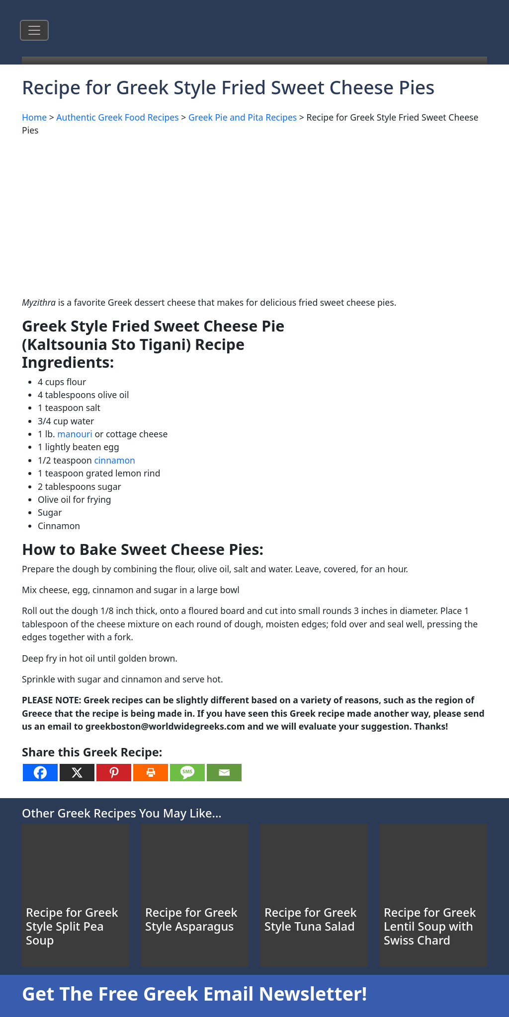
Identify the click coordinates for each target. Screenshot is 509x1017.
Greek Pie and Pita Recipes (242, 117)
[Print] (150, 772)
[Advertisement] (254, 214)
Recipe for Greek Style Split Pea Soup (72, 926)
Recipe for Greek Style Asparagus (191, 919)
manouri (74, 434)
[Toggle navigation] (34, 30)
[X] (77, 772)
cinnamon (114, 460)
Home (34, 117)
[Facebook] (40, 772)
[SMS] (187, 772)
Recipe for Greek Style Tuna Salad (310, 919)
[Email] (224, 772)
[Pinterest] (113, 772)
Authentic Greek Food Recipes (117, 117)
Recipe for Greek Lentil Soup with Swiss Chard (430, 926)
